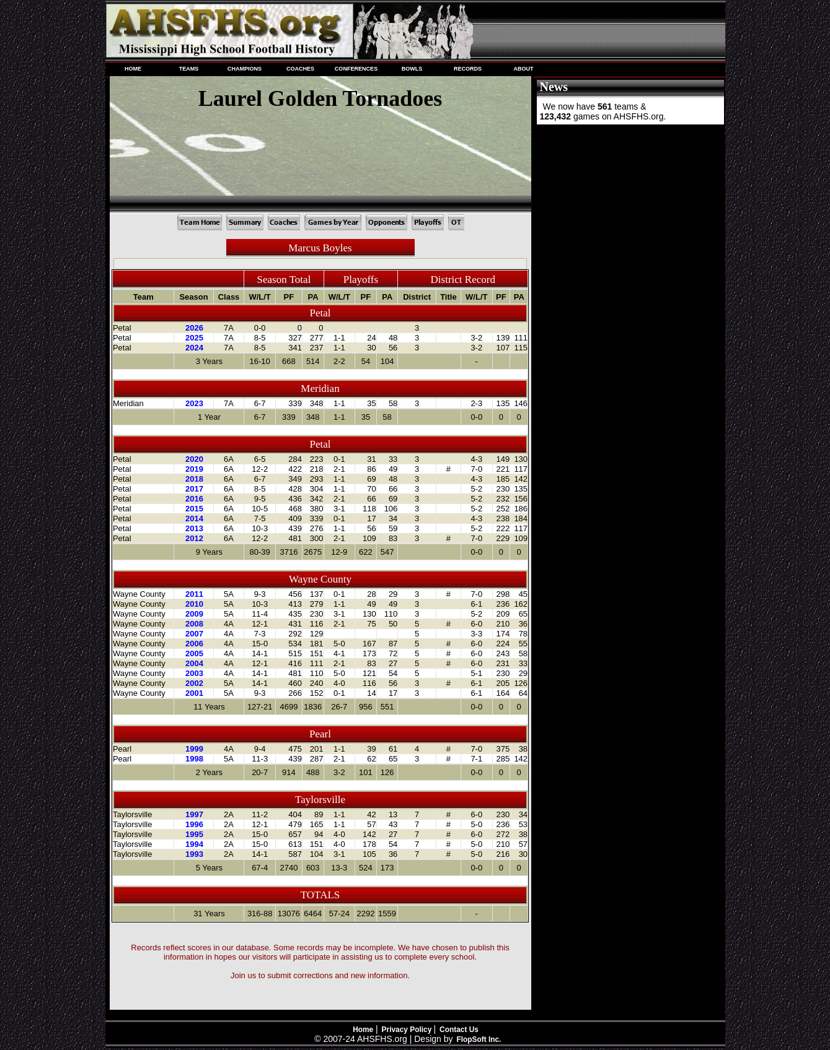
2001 (194, 693)
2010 (194, 604)
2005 (194, 653)
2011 (194, 594)
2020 (194, 459)
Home (363, 1029)
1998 (194, 758)
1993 (194, 854)
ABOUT (523, 69)
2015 (194, 508)
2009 (194, 613)
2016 (194, 498)
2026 (194, 327)
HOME (133, 69)
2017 (194, 488)
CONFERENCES (356, 69)
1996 (194, 824)
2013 (194, 528)
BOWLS (412, 69)
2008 (194, 623)
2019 (194, 469)
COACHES (300, 69)
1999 (194, 748)
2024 (194, 347)
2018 (194, 479)
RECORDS (468, 69)
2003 (194, 673)
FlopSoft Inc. (478, 1039)
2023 (194, 403)
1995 (194, 834)
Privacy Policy (408, 1029)
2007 (194, 633)
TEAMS (189, 69)
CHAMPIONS (244, 69)
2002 (194, 683)
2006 (194, 643)
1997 (194, 814)
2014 (194, 518)
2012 (194, 538)
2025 (194, 337)
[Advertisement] (629, 209)
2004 (194, 663)
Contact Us (459, 1029)
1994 (194, 844)
